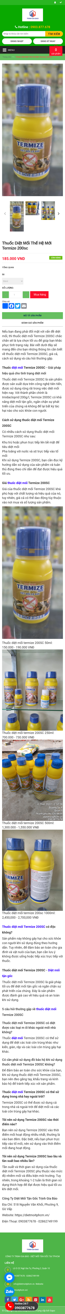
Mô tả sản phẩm (33, 315)
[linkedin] (43, 1300)
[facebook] (8, 1300)
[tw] (15, 1300)
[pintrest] (36, 1300)
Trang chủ (7, 57)
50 (3, 274)
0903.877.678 (40, 27)
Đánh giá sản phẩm (32, 323)
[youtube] (49, 1300)
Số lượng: (8, 288)
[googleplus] (22, 1300)
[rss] (29, 1300)
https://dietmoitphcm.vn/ (32, 1215)
